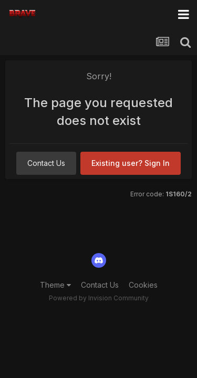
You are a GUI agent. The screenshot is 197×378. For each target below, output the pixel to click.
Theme (55, 284)
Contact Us (46, 163)
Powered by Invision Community (99, 298)
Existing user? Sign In (130, 163)
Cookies (143, 284)
